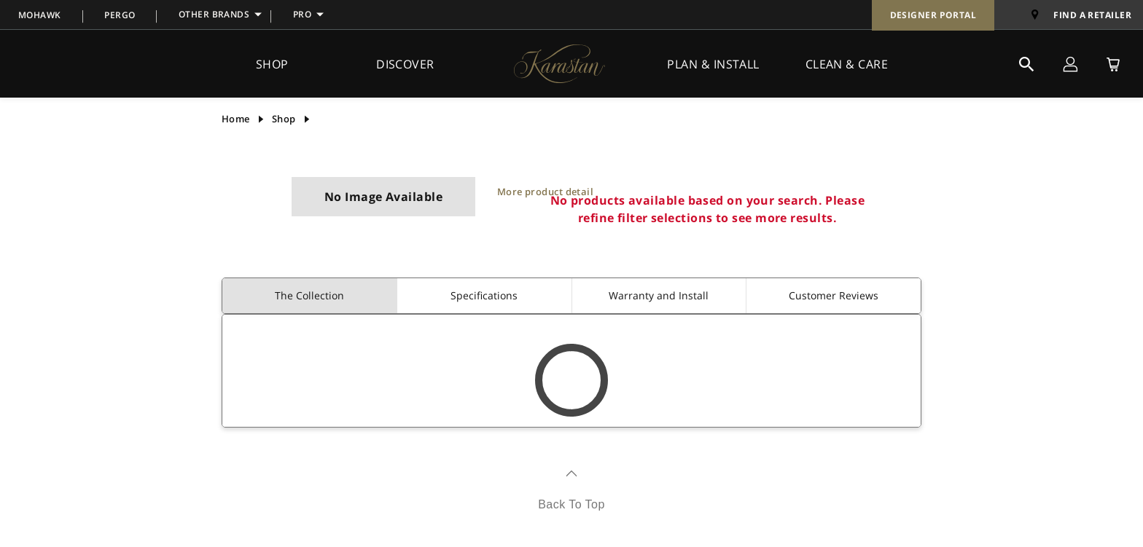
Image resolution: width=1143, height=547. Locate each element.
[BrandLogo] (559, 63)
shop (284, 118)
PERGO (119, 14)
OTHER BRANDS (214, 14)
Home (236, 118)
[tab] (309, 295)
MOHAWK (39, 14)
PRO (302, 14)
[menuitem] (39, 14)
